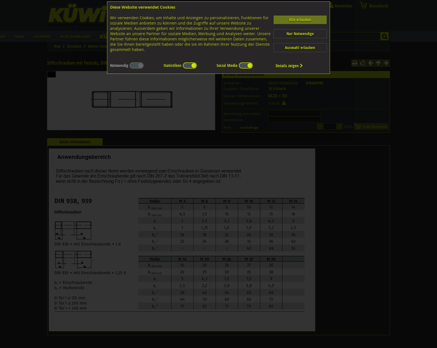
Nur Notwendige (300, 33)
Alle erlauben (300, 20)
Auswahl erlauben (300, 47)
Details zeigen (289, 66)
